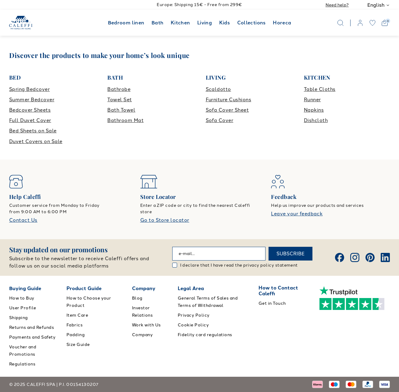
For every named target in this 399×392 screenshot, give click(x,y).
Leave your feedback (296, 214)
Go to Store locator (164, 220)
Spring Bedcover (29, 89)
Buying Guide (25, 288)
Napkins (314, 110)
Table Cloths (320, 89)
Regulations (22, 364)
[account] (360, 23)
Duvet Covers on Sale (35, 141)
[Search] (340, 23)
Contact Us (23, 220)
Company (143, 288)
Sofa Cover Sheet (227, 110)
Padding (75, 334)
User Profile (22, 308)
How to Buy (21, 298)
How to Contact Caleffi (278, 291)
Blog (137, 298)
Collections (251, 23)
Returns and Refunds (31, 327)
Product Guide (84, 288)
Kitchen (180, 23)
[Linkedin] (385, 257)
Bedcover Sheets (30, 110)
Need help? (337, 5)
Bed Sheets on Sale (33, 131)
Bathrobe (118, 89)
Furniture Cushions (228, 99)
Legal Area (191, 288)
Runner (312, 99)
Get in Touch (272, 303)
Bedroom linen (126, 23)
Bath (157, 23)
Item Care (77, 315)
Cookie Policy (193, 325)
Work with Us (146, 325)
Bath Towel (121, 110)
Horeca (282, 23)
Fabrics (74, 325)
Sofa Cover (219, 120)
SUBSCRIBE (290, 254)
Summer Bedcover (31, 99)
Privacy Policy (194, 315)
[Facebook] (339, 257)
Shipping (18, 317)
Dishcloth (316, 120)
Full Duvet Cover (30, 120)
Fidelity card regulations (205, 334)
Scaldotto (218, 89)
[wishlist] (372, 23)
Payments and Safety (32, 337)
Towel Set (119, 99)
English (378, 5)
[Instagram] (354, 257)
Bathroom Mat (125, 120)
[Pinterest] (370, 257)
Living (204, 23)
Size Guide (78, 344)
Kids (224, 23)
